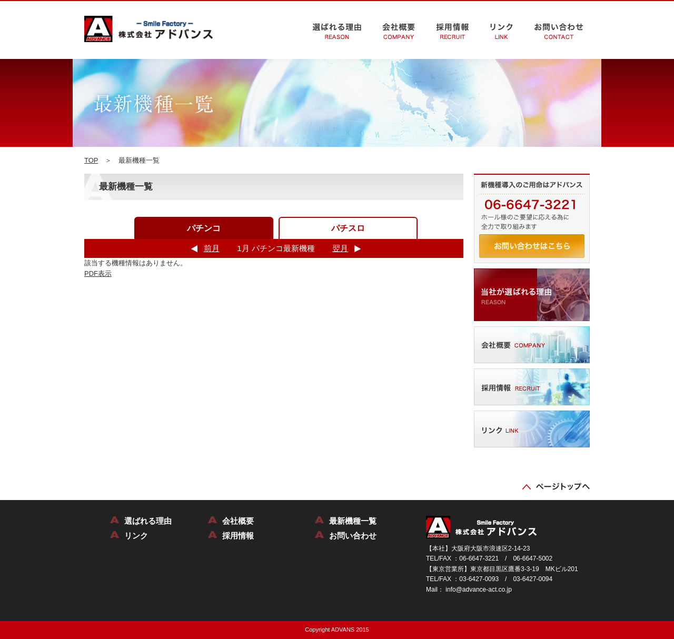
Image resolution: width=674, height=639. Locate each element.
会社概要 (238, 520)
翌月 (340, 248)
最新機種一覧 (352, 520)
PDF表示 (98, 273)
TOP (91, 160)
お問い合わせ (352, 535)
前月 (212, 248)
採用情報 (238, 535)
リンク (136, 535)
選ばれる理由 (148, 520)
